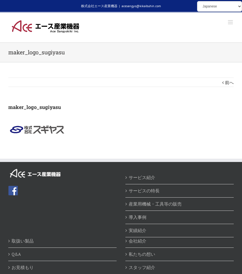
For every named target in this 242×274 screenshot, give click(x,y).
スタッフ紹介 (142, 267)
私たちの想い (142, 254)
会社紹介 (137, 241)
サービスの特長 (144, 190)
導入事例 (137, 217)
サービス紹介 (142, 177)
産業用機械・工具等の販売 (155, 204)
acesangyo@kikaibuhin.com (141, 6)
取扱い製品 (23, 241)
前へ (229, 82)
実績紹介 (137, 230)
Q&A (16, 254)
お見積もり (23, 267)
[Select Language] (219, 6)
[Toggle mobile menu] (231, 22)
